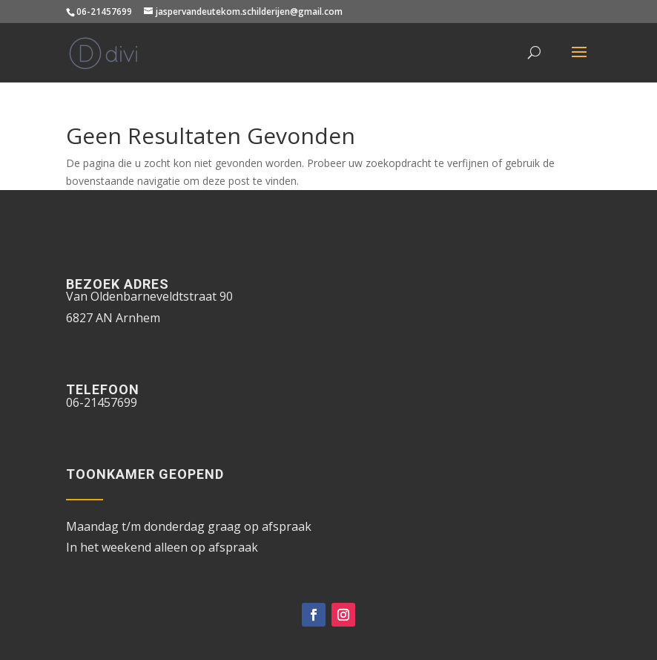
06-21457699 (104, 11)
